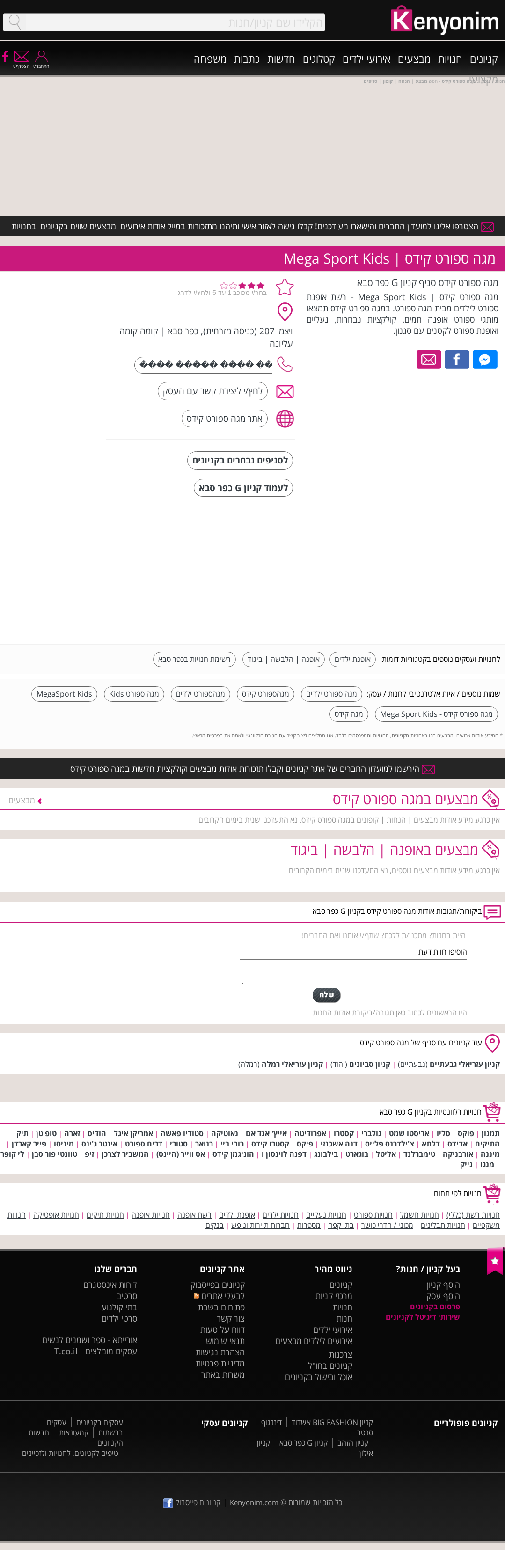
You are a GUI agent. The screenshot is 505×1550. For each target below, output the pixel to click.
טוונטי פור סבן (54, 1154)
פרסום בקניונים (435, 1306)
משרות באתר (223, 1374)
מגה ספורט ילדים (331, 694)
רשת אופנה (194, 1215)
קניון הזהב (352, 1443)
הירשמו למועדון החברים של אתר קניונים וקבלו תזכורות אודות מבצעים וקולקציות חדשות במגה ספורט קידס (252, 768)
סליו (443, 1133)
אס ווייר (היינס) (180, 1154)
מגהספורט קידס (265, 694)
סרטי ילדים (119, 1318)
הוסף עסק (443, 1295)
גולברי (371, 1133)
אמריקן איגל (133, 1133)
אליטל (386, 1154)
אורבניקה (458, 1154)
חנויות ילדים (281, 1215)
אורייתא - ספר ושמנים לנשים (89, 1339)
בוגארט (356, 1154)
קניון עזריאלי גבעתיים (465, 1064)
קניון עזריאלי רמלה (292, 1064)
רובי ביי (232, 1144)
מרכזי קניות (333, 1295)
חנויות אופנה (151, 1215)
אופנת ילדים (353, 659)
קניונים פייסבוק (191, 1502)
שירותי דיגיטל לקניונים (423, 1317)
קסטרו (344, 1133)
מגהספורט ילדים (200, 694)
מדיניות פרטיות (220, 1363)
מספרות (309, 1225)
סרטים (126, 1295)
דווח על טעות (222, 1329)
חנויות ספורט (373, 1215)
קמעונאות (73, 1432)
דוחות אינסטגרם (110, 1284)
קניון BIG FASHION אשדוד (332, 1422)
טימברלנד (419, 1154)
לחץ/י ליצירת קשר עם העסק (213, 390)
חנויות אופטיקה (56, 1215)
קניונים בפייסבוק (217, 1284)
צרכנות (340, 1354)
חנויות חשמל (419, 1215)
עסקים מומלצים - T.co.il (95, 1351)
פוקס (466, 1133)
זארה (72, 1133)
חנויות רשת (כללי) (473, 1215)
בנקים (214, 1225)
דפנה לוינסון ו (284, 1154)
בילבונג (326, 1154)
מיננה (490, 1154)
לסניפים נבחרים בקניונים (240, 460)
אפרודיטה (310, 1133)
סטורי (179, 1144)
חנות (344, 1318)
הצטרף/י (21, 63)
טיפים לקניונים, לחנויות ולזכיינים (70, 1453)
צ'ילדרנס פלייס (389, 1144)
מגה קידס (349, 714)
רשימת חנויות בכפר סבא (194, 659)
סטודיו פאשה (182, 1133)
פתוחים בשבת (221, 1307)
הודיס (97, 1133)
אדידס (457, 1144)
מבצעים (414, 58)
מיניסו (64, 1144)
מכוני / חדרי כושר (387, 1225)
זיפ (89, 1154)
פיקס (305, 1144)
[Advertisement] (430, 571)
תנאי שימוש (225, 1340)
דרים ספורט (143, 1144)
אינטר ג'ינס (99, 1144)
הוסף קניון (443, 1284)
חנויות (450, 58)
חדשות (281, 58)
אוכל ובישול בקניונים (318, 1376)
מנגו (487, 1164)
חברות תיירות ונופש (260, 1225)
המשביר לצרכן (125, 1154)
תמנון (491, 1133)
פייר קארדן (29, 1144)
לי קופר (12, 1154)
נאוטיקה (224, 1133)
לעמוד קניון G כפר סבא (243, 487)
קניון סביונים (369, 1064)
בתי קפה (341, 1225)
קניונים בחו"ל (330, 1365)
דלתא (431, 1144)
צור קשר (231, 1318)
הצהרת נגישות (220, 1352)
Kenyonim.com (254, 1502)
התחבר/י (41, 63)
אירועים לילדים (328, 1340)
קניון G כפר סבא (303, 1443)
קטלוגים (319, 58)
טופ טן (46, 1133)
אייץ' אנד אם (266, 1133)
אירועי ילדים (366, 58)
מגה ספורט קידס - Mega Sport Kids (436, 714)
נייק (466, 1164)
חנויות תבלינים (443, 1225)
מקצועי (483, 79)
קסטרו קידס (270, 1144)
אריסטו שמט (409, 1133)
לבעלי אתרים (219, 1295)
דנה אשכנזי (339, 1144)
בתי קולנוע (119, 1307)
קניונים (484, 58)
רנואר (204, 1144)
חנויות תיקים (105, 1215)
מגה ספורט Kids (134, 694)
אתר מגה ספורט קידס (225, 418)
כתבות (247, 58)
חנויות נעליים (326, 1215)
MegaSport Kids (64, 694)
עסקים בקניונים (99, 1422)
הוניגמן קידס (233, 1154)
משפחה (210, 58)
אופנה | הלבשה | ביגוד (284, 659)
